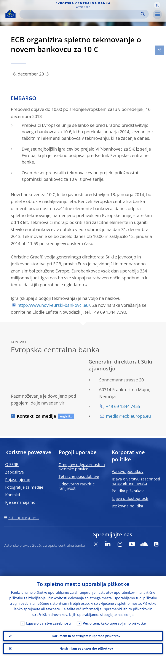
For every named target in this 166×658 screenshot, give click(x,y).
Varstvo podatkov (127, 471)
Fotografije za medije (24, 487)
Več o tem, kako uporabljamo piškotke (114, 623)
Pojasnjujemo (17, 479)
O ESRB (12, 464)
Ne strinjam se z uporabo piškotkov (86, 648)
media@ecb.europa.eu (128, 416)
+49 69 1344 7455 (123, 406)
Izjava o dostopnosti (130, 498)
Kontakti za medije (36, 416)
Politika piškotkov (128, 490)
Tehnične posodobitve (79, 476)
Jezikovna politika (127, 505)
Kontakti (12, 494)
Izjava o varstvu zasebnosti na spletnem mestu (136, 481)
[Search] (80, 14)
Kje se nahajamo (20, 502)
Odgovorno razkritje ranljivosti (77, 486)
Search (142, 14)
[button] (157, 5)
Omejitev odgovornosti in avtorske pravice (82, 466)
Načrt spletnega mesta (23, 518)
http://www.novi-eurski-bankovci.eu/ (54, 305)
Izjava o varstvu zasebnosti (48, 623)
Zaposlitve (14, 472)
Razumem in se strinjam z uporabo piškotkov (86, 636)
